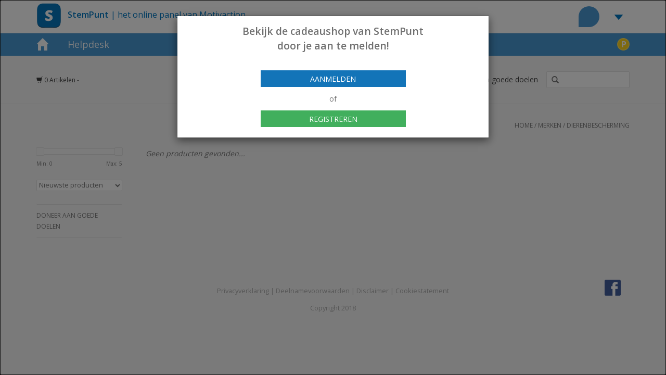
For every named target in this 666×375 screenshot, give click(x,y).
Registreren (333, 119)
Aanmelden (333, 79)
